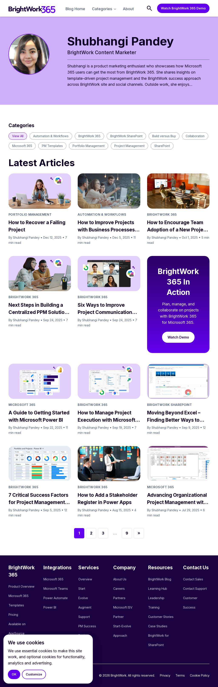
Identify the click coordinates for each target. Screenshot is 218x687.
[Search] (149, 8)
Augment (84, 607)
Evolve (83, 598)
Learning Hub (157, 588)
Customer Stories (161, 617)
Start (81, 588)
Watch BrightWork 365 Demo (183, 8)
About (128, 9)
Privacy (165, 675)
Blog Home (75, 9)
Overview (85, 579)
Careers (119, 588)
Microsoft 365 (53, 579)
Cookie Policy (199, 675)
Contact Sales (193, 579)
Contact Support (195, 588)
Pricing (13, 614)
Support (84, 617)
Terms (180, 675)
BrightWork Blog (159, 579)
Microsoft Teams (55, 588)
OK (14, 674)
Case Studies (157, 626)
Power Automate (55, 598)
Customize (34, 674)
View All (17, 136)
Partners (119, 598)
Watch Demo (178, 337)
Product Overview (21, 586)
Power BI (49, 607)
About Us (119, 579)
